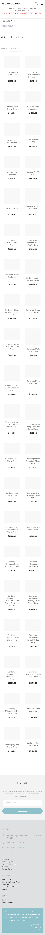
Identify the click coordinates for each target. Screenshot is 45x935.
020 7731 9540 (24, 11)
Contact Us (6, 866)
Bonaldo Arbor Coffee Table (12, 73)
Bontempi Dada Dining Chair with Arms (12, 387)
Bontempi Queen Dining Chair (12, 745)
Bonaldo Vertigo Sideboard (33, 207)
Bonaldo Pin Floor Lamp (33, 140)
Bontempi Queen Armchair (33, 709)
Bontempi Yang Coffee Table (33, 744)
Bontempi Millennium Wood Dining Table (33, 674)
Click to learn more (22, 920)
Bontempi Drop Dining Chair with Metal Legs (12, 424)
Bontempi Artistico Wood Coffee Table (33, 242)
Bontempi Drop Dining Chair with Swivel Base (33, 426)
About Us (5, 859)
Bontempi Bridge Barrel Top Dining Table (12, 312)
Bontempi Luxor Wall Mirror (33, 528)
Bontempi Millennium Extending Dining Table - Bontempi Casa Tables (12, 601)
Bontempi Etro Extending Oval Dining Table (11, 529)
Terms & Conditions (9, 887)
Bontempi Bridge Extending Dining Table (12, 346)
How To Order (7, 902)
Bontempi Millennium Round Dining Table (12, 675)
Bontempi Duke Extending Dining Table (33, 460)
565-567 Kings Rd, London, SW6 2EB (22, 8)
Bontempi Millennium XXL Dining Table (11, 710)
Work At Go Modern (9, 864)
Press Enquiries (8, 862)
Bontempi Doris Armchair (33, 382)
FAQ (4, 900)
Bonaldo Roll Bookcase (12, 173)
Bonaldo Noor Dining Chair (12, 107)
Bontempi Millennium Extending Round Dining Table (33, 599)
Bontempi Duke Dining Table (11, 459)
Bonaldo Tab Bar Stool (12, 209)
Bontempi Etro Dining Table (12, 494)
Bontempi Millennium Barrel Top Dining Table (11, 563)
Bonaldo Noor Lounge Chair (33, 107)
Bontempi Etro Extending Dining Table (33, 495)
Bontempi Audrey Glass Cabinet (33, 279)
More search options (7, 25)
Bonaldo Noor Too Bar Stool (12, 141)
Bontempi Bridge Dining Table (33, 311)
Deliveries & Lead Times (11, 882)
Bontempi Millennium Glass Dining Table (12, 637)
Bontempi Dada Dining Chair (33, 350)
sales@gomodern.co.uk (15, 847)
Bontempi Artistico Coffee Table (11, 242)
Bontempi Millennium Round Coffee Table (33, 638)
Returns (5, 889)
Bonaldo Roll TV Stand (33, 173)
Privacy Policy (7, 869)
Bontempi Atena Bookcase (12, 275)
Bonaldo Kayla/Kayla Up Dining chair (33, 74)
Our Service (6, 880)
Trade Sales (6, 884)
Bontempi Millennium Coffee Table (33, 563)
